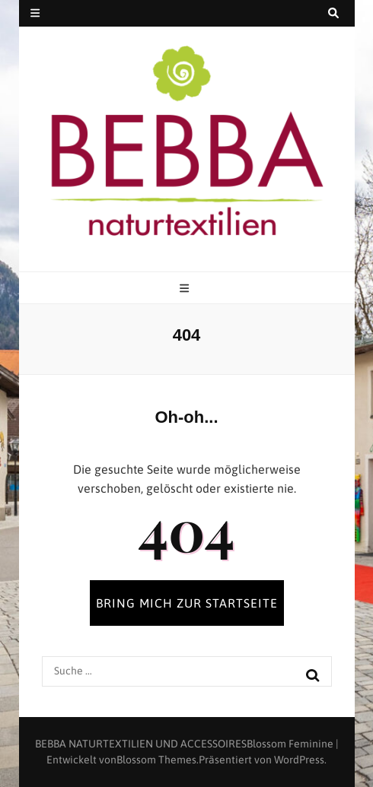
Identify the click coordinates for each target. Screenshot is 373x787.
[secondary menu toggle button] (35, 13)
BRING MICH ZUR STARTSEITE (187, 603)
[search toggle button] (333, 13)
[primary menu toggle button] (186, 288)
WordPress (299, 760)
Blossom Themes (156, 760)
